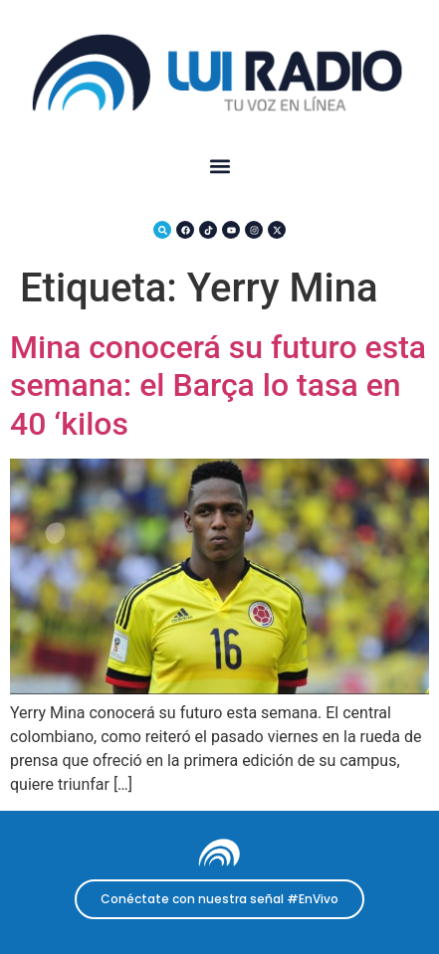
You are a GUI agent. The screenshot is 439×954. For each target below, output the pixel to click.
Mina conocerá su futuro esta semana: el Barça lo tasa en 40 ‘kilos (218, 385)
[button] (219, 166)
